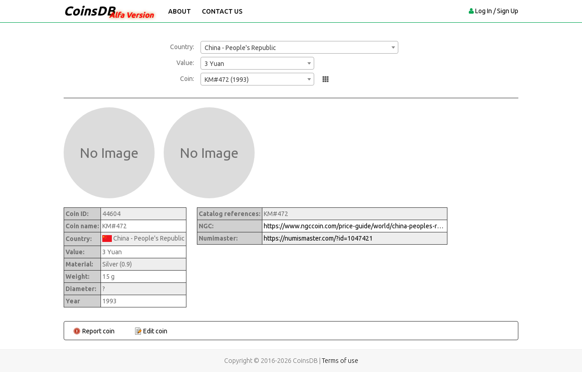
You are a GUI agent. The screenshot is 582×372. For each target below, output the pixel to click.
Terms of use (340, 360)
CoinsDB (89, 11)
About (179, 11)
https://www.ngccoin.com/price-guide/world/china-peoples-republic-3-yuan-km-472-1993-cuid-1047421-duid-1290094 (355, 226)
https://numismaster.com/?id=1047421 (318, 238)
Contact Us (222, 11)
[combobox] (299, 47)
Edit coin (155, 331)
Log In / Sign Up (496, 11)
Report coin (98, 331)
